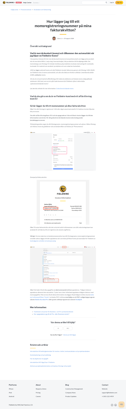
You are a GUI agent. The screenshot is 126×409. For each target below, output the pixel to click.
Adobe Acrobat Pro (42, 299)
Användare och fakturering (42, 9)
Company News (70, 392)
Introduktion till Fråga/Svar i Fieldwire (42, 362)
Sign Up (119, 2)
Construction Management (74, 389)
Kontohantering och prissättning (40, 355)
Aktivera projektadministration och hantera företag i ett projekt (50, 366)
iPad (10, 392)
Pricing (38, 392)
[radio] (58, 328)
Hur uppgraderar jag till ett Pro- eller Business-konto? (51, 314)
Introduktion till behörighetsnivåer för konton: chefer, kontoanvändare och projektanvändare (60, 351)
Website (104, 389)
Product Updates (70, 396)
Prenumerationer (26, 9)
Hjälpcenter (14, 9)
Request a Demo (41, 389)
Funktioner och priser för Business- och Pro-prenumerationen (53, 312)
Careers (38, 396)
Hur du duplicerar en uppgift (39, 358)
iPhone (11, 389)
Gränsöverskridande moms (65, 88)
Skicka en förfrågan (69, 335)
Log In (112, 2)
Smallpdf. (79, 299)
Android (11, 396)
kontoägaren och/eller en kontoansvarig (43, 241)
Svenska (36, 2)
